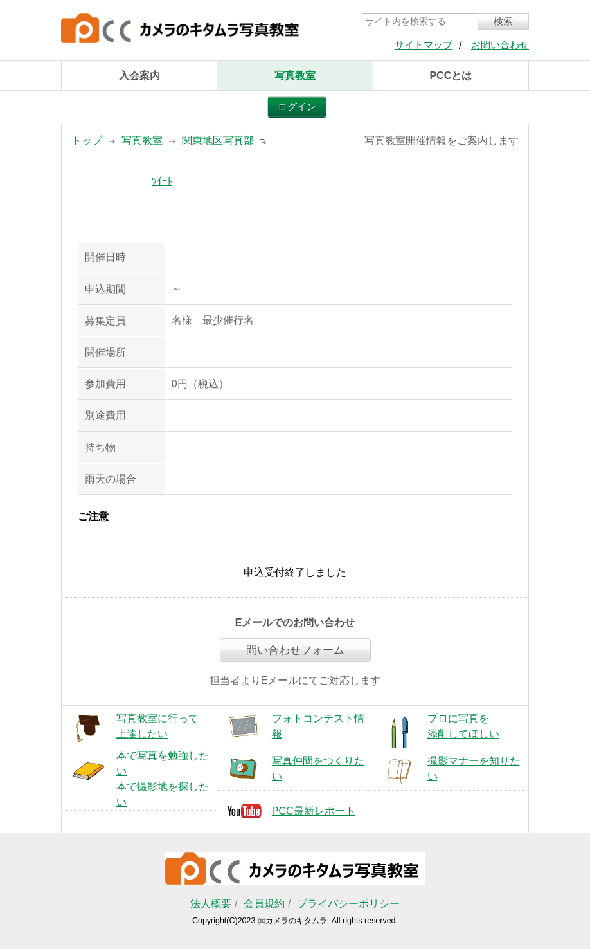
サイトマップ (423, 45)
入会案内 (139, 75)
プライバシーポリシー (348, 903)
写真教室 (295, 75)
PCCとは (450, 75)
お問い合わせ (500, 45)
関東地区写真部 (218, 140)
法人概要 (210, 903)
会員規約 (264, 903)
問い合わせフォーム (295, 650)
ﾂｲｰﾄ (162, 181)
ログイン (297, 107)
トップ (86, 140)
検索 (503, 21)
